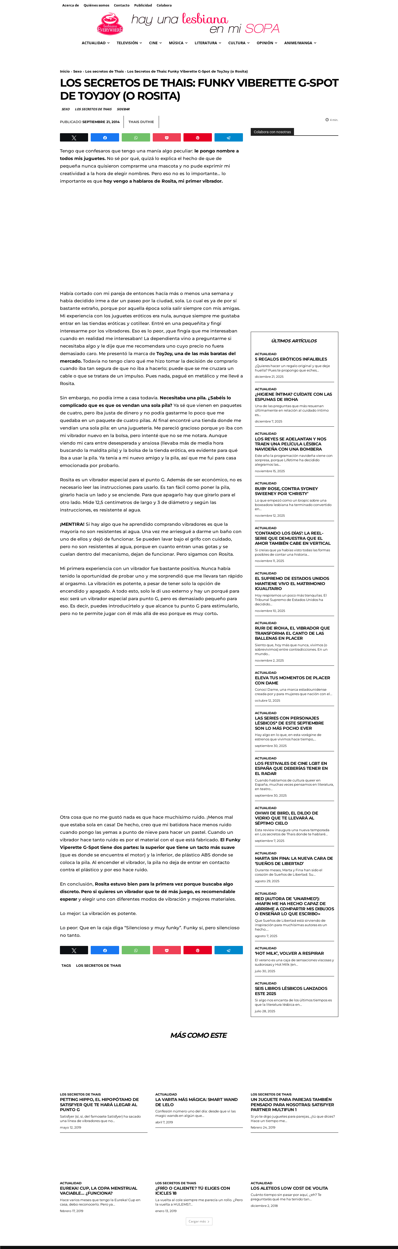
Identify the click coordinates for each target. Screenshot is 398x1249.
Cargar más (199, 1233)
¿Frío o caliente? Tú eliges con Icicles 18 (194, 1202)
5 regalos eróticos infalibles (293, 359)
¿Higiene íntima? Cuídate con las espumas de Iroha (291, 397)
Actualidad (266, 354)
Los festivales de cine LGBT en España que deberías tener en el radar (293, 774)
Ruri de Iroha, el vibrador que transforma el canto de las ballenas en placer (294, 638)
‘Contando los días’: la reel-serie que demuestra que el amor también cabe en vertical (291, 541)
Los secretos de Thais (104, 71)
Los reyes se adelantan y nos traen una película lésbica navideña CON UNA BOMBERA (292, 444)
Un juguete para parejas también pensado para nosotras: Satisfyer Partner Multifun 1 (293, 1116)
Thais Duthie (141, 122)
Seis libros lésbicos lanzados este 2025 (293, 1002)
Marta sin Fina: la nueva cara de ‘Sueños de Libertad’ (293, 867)
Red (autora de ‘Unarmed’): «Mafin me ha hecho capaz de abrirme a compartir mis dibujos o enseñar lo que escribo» (292, 914)
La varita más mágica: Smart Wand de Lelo (191, 1114)
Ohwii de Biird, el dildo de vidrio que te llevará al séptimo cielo (288, 824)
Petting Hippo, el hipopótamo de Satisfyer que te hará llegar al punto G (101, 1116)
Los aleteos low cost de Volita (291, 1199)
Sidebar (123, 109)
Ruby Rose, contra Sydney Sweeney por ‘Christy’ (288, 491)
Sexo (77, 71)
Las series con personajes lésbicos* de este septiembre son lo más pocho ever (291, 728)
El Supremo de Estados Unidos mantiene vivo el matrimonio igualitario (294, 589)
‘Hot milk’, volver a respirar (291, 964)
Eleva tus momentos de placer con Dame (294, 686)
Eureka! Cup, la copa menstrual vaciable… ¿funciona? (100, 1202)
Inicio (65, 71)
